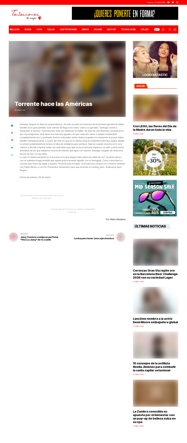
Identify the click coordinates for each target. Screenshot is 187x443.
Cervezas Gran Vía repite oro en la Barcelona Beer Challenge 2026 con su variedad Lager (155, 274)
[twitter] (173, 2)
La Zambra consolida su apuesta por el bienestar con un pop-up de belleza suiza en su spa (154, 417)
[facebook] (168, 2)
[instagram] (177, 2)
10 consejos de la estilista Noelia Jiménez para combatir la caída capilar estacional (154, 367)
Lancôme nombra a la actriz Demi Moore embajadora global (155, 320)
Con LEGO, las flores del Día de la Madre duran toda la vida (155, 127)
